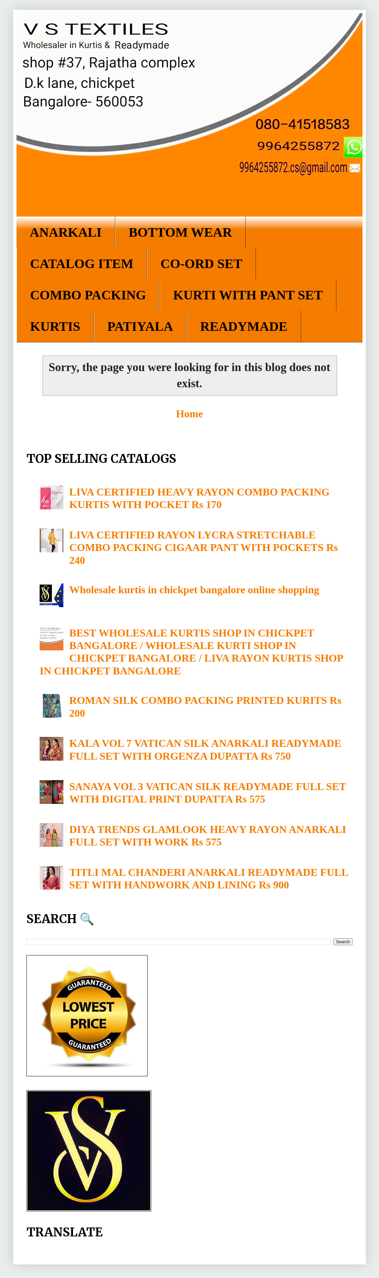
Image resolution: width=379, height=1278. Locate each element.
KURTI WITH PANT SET (248, 295)
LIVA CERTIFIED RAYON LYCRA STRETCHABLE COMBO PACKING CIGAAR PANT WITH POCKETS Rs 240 (203, 547)
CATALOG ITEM (81, 263)
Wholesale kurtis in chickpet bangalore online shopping (194, 590)
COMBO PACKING (88, 295)
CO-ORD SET (201, 263)
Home (189, 414)
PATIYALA (140, 326)
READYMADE (243, 326)
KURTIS (55, 326)
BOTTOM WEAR (180, 232)
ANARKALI (66, 232)
